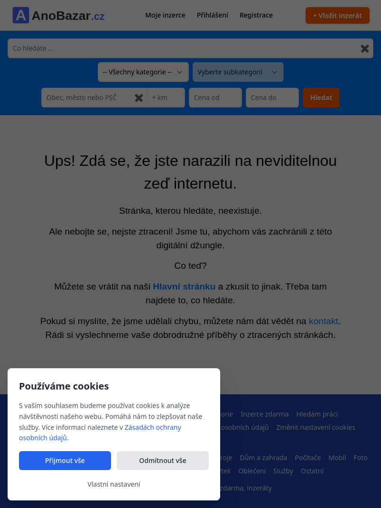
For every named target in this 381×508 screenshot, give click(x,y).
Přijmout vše (65, 460)
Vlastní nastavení (114, 484)
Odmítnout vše (162, 460)
